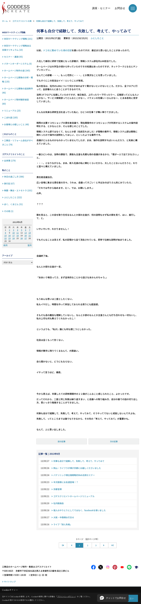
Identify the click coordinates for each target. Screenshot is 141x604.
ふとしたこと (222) (13, 197)
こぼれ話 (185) (11, 117)
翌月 (30, 245)
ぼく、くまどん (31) (13, 204)
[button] (113, 598)
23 (9, 238)
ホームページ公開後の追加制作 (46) (17, 90)
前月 (5, 245)
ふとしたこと (97, 38)
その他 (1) (8, 211)
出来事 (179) (10, 160)
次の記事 (114, 441)
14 (30, 232)
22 (5, 238)
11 (18, 232)
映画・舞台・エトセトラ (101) (18, 190)
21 (30, 235)
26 (22, 238)
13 (26, 232)
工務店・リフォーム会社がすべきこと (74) (17, 142)
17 (13, 235)
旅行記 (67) (9, 183)
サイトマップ (10, 582)
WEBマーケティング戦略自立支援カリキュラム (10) (16, 47)
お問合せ (120, 8)
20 (26, 235)
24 (13, 238)
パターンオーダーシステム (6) (18, 63)
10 (13, 232)
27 (26, 238)
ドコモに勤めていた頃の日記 (57, 50)
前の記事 (61, 441)
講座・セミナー (101, 8)
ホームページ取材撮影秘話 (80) (15, 101)
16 (9, 235)
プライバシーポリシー (66, 596)
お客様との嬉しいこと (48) (16, 124)
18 (18, 235)
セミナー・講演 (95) (13, 56)
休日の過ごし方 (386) (14, 176)
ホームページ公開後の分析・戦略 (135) (17, 79)
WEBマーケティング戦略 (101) (18, 38)
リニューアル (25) (12, 110)
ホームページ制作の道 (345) (17, 70)
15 (5, 235)
